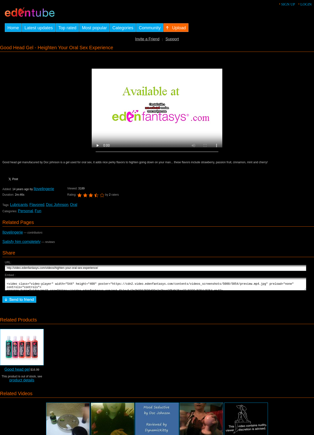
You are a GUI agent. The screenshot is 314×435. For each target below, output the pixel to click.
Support (172, 39)
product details (21, 382)
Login (306, 4)
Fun (38, 211)
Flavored (37, 205)
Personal (25, 211)
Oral (73, 205)
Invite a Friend (147, 39)
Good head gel (17, 371)
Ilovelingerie (44, 189)
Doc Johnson (57, 205)
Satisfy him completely (21, 242)
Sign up (288, 4)
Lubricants (19, 205)
